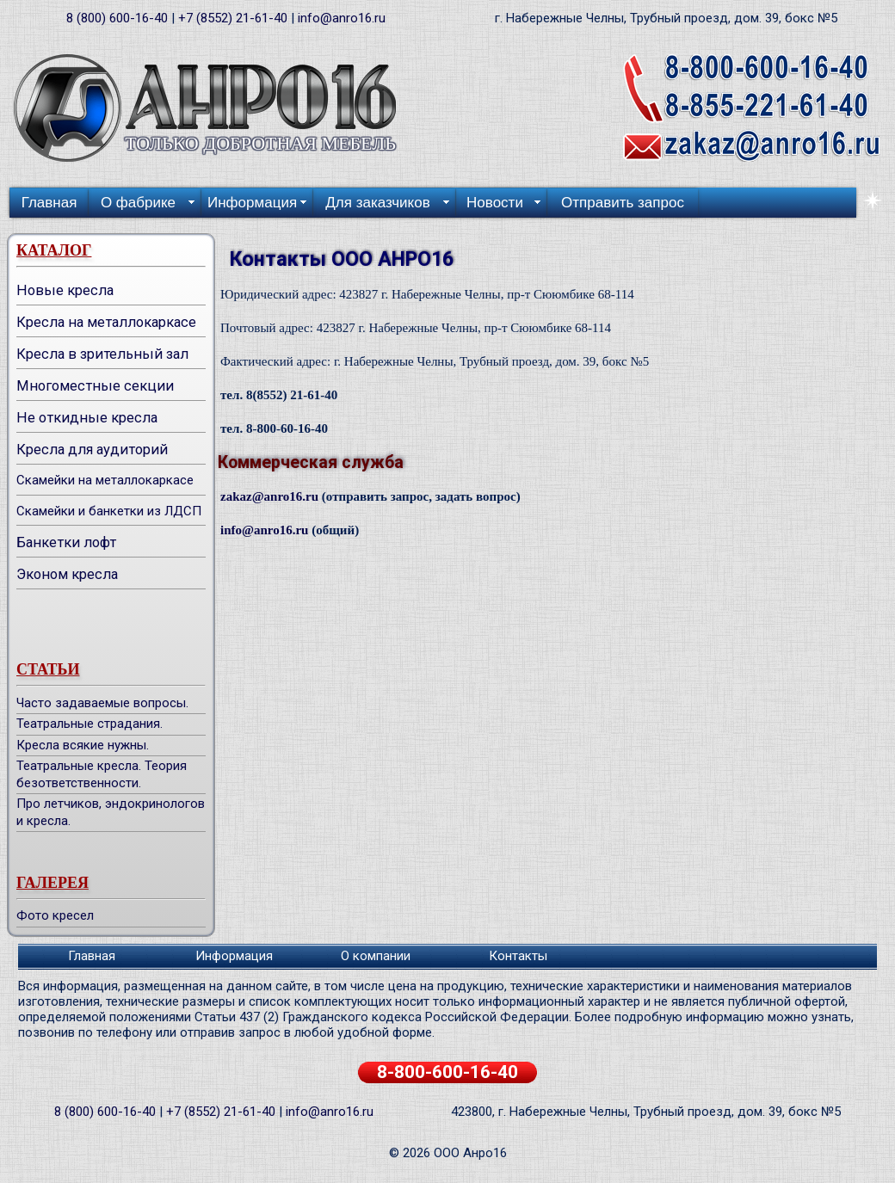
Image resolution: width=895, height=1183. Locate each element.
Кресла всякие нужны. (82, 745)
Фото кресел (55, 915)
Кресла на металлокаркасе (106, 322)
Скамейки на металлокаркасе (105, 480)
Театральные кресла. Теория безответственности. (101, 774)
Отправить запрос (622, 202)
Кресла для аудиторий (92, 449)
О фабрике (138, 202)
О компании (375, 956)
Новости (494, 202)
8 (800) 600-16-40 (117, 18)
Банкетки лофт (66, 542)
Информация (252, 202)
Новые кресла (65, 290)
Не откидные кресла (86, 418)
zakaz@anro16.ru (269, 496)
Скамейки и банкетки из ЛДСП (108, 511)
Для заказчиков (377, 202)
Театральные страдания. (89, 723)
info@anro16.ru (342, 18)
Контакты (518, 956)
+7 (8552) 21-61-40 (232, 18)
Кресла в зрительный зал (102, 354)
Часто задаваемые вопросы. (102, 703)
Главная (49, 202)
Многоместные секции (95, 386)
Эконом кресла (67, 574)
